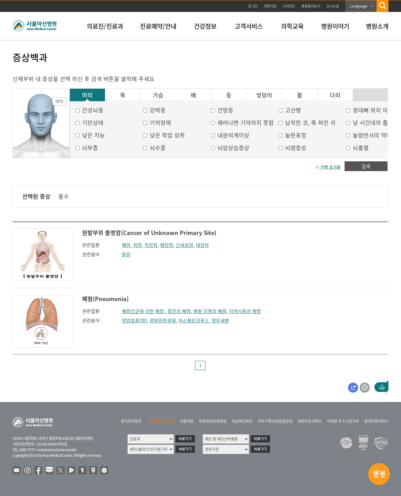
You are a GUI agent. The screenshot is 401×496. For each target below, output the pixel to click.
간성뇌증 (92, 110)
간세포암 (184, 245)
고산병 (293, 110)
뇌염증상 (295, 148)
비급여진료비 (242, 421)
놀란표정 (295, 135)
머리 (87, 95)
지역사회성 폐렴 (245, 311)
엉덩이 (264, 95)
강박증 (158, 110)
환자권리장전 (131, 421)
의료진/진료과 (105, 26)
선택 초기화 (330, 167)
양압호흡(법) (134, 320)
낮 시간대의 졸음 (373, 122)
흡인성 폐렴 (179, 311)
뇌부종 (90, 148)
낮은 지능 (93, 135)
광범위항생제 (162, 320)
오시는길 (332, 6)
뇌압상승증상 (233, 148)
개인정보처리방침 (160, 421)
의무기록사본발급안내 (275, 421)
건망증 (225, 110)
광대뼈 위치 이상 (373, 110)
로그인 (253, 6)
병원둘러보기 (310, 6)
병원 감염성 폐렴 (210, 311)
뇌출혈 (361, 148)
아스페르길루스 (193, 320)
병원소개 (377, 26)
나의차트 (289, 6)
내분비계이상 (233, 135)
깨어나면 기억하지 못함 (245, 122)
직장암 (151, 245)
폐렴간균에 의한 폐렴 (143, 311)
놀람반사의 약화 (372, 135)
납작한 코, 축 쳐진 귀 (310, 122)
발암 (126, 254)
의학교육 (292, 26)
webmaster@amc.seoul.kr (57, 449)
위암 (137, 245)
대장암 (202, 245)
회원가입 (270, 6)
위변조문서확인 (310, 421)
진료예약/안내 (158, 26)
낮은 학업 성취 (167, 135)
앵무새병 (220, 320)
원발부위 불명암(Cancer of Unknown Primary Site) (149, 232)
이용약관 (187, 421)
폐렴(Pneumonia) (105, 299)
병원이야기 (335, 26)
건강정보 (205, 26)
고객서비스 (249, 26)
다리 (335, 95)
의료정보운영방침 (213, 421)
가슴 (158, 95)
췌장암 (166, 245)
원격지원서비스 (376, 421)
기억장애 (160, 122)
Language (358, 6)
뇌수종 (158, 148)
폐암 (126, 245)
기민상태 (92, 122)
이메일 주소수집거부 (343, 421)
